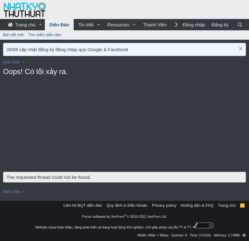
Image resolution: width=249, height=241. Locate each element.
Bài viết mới (13, 34)
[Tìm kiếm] (240, 24)
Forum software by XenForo (124, 216)
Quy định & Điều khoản (127, 205)
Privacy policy (164, 205)
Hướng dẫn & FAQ (197, 205)
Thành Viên (154, 24)
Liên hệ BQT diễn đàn (83, 205)
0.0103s (205, 235)
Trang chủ (22, 24)
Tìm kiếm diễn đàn (45, 34)
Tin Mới (85, 24)
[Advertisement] (124, 126)
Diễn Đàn (59, 24)
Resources (118, 24)
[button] (40, 24)
